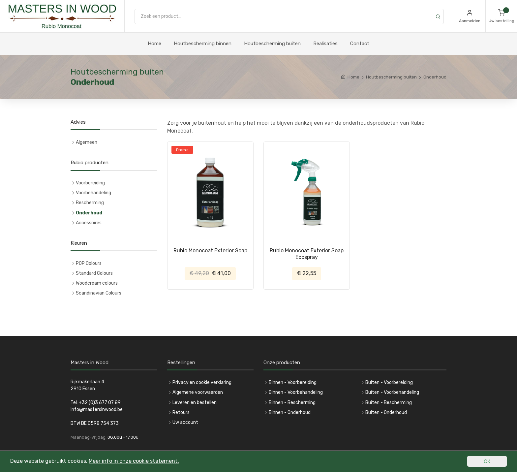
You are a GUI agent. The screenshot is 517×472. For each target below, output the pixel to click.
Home (154, 44)
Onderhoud (89, 213)
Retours (181, 412)
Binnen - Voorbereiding (293, 382)
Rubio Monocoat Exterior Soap (210, 250)
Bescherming (90, 202)
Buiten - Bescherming (388, 402)
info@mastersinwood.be (97, 409)
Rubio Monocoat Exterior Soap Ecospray (307, 253)
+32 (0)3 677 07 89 (100, 402)
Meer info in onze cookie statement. (141, 462)
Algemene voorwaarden (197, 392)
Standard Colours (94, 273)
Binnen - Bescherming (292, 402)
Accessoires (89, 223)
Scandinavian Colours (98, 293)
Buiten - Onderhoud (386, 412)
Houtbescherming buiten (272, 44)
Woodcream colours (97, 283)
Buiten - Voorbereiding (389, 382)
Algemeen (86, 142)
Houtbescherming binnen (202, 44)
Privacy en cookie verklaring (201, 382)
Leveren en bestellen (194, 402)
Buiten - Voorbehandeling (392, 392)
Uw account (185, 422)
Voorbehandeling (93, 193)
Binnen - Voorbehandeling (296, 392)
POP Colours (89, 263)
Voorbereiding (90, 183)
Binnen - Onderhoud (290, 412)
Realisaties (325, 44)
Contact (359, 44)
